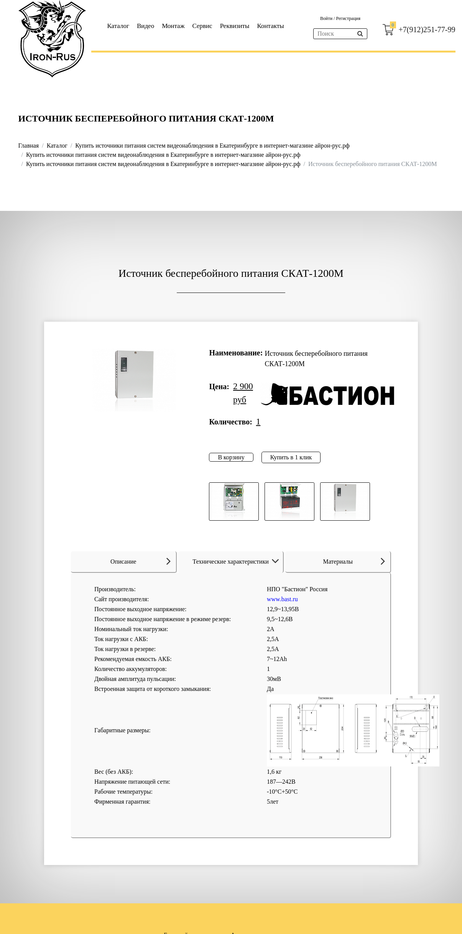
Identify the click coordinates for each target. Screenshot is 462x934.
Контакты (270, 26)
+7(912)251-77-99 (427, 29)
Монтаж (173, 26)
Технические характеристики (237, 561)
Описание (140, 561)
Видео (145, 26)
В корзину (231, 457)
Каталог (118, 26)
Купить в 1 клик (291, 457)
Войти (327, 18)
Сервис (202, 26)
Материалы (354, 561)
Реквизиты (235, 26)
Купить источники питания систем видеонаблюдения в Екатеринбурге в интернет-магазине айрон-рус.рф (212, 145)
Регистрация (348, 18)
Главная (28, 145)
